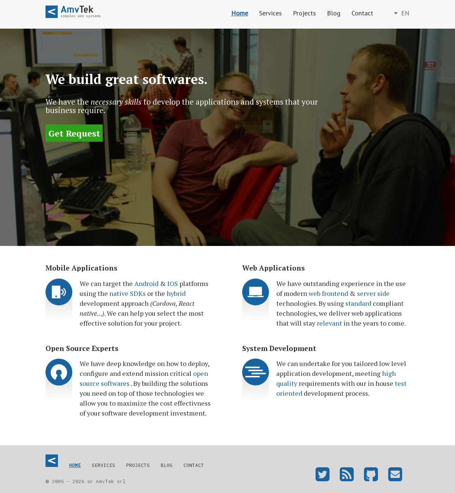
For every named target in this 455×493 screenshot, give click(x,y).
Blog (334, 13)
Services (270, 13)
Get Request (74, 133)
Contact (362, 13)
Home (239, 13)
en (404, 13)
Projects (304, 13)
